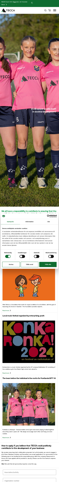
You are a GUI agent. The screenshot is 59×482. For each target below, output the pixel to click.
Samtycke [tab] (10, 221)
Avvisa (11, 264)
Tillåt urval (29, 264)
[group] (34, 3)
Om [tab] (48, 221)
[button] (34, 3)
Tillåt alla (48, 264)
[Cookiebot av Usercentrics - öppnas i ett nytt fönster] (48, 216)
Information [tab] (29, 221)
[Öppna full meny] (54, 11)
